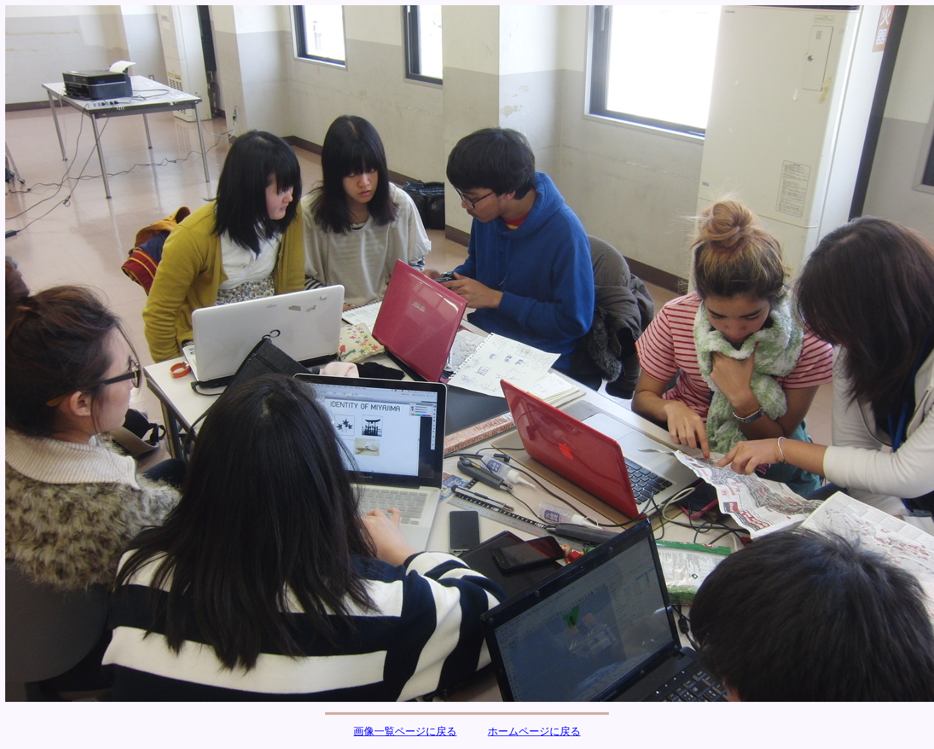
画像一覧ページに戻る (405, 731)
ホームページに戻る (534, 731)
